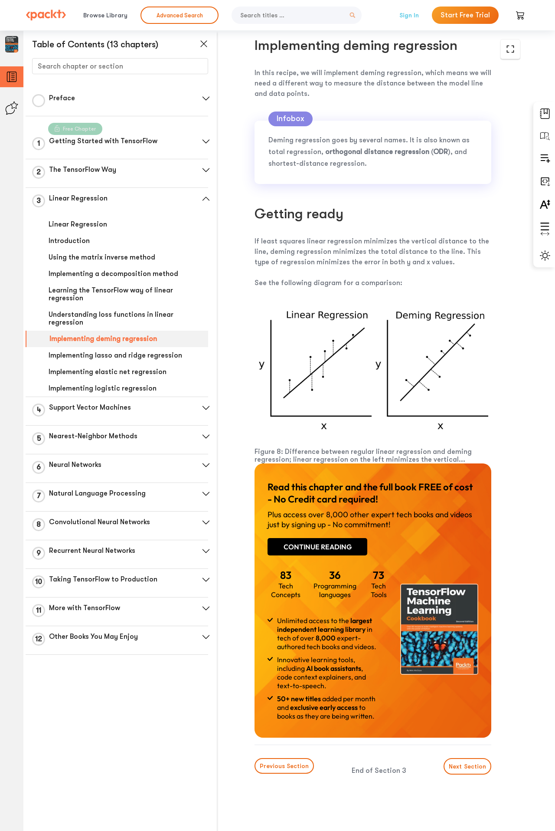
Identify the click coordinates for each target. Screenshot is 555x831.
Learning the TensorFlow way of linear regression (111, 294)
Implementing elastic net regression (107, 372)
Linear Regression (78, 224)
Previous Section (284, 765)
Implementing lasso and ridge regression (115, 355)
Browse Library (105, 15)
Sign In (409, 15)
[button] (206, 98)
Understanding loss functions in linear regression (111, 318)
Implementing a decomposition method (113, 274)
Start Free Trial (465, 15)
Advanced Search (180, 15)
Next (467, 766)
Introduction (69, 241)
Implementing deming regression (103, 339)
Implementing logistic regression (103, 388)
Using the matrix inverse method (102, 257)
